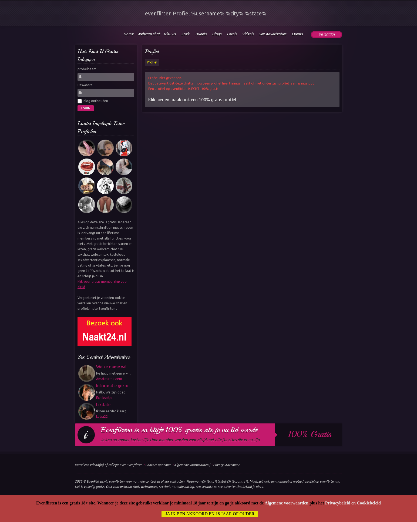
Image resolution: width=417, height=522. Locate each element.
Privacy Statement (226, 465)
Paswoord (85, 85)
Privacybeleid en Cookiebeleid (353, 503)
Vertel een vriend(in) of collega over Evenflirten (108, 465)
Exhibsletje (104, 397)
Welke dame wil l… (114, 366)
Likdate (103, 404)
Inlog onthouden (93, 101)
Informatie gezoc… (115, 385)
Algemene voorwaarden (191, 465)
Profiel (152, 51)
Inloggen (326, 34)
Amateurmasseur (109, 378)
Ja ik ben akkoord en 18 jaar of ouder (209, 514)
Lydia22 (102, 416)
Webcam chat (148, 34)
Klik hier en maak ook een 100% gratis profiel (192, 99)
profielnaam (87, 69)
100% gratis (310, 434)
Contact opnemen (158, 465)
